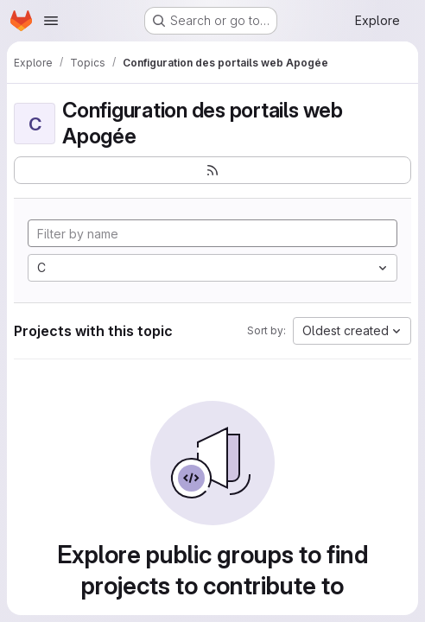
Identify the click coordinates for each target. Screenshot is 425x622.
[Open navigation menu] (51, 21)
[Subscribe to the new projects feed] (212, 170)
